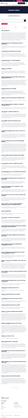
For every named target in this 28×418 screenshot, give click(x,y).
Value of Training (16, 404)
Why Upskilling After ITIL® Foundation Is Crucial (12, 163)
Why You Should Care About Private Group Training (12, 155)
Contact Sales (21, 3)
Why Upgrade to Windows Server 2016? (10, 111)
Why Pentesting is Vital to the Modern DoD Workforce (13, 171)
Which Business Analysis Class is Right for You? (12, 298)
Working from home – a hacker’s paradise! (10, 60)
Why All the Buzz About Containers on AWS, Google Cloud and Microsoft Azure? (12, 253)
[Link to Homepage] (5, 398)
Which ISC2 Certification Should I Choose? (10, 294)
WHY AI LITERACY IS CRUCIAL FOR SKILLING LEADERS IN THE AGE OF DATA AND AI (14, 272)
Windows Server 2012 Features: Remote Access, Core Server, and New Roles (13, 77)
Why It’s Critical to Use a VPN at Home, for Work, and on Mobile (13, 195)
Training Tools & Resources (18, 406)
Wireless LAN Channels (6, 68)
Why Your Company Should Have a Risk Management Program (12, 141)
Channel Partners (4, 407)
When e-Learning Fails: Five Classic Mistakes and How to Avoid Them (13, 362)
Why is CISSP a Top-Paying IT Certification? (10, 217)
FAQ (1, 409)
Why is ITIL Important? (6, 211)
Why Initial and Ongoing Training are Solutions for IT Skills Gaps (13, 235)
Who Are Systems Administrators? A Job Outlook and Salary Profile (13, 281)
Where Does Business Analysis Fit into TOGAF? (11, 323)
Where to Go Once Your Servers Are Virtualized (12, 311)
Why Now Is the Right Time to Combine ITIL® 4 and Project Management (12, 187)
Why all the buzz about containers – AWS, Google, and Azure (13, 261)
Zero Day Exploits (5, 30)
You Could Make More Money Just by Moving (11, 51)
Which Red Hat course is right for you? (10, 287)
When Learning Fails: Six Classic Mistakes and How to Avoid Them (13, 351)
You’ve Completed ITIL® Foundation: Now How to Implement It (12, 43)
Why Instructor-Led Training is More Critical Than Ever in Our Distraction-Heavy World (13, 226)
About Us (2, 404)
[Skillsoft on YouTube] (5, 401)
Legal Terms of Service (9, 415)
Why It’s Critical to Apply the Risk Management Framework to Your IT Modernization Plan (11, 204)
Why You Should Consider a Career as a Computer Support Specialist (12, 105)
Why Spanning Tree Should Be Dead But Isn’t (11, 120)
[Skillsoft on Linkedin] (4, 401)
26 (15, 387)
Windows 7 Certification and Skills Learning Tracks (13, 97)
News (2, 405)
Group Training (16, 405)
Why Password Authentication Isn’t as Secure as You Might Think (13, 178)
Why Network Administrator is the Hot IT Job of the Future (13, 131)
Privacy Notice (3, 415)
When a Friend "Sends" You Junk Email (9, 341)
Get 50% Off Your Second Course (16, 5)
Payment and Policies (17, 415)
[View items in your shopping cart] (19, 1)
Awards (2, 406)
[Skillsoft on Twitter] (1, 401)
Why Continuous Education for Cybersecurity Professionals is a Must (11, 244)
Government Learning (17, 407)
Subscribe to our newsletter (14, 15)
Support (2, 408)
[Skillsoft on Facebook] (3, 401)
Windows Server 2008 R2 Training (8, 88)
